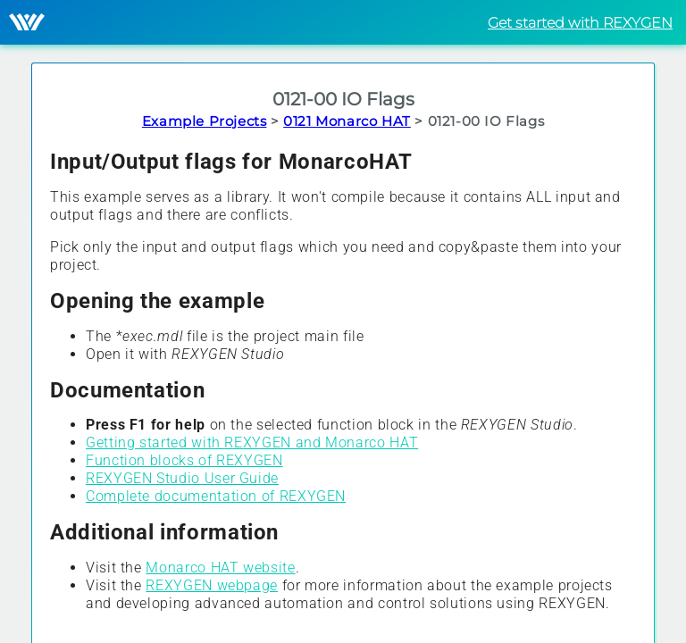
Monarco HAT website (220, 567)
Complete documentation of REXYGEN (216, 496)
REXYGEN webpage (212, 585)
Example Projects (204, 121)
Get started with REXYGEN (580, 22)
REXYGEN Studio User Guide (182, 478)
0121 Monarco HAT (347, 121)
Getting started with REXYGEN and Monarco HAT (252, 442)
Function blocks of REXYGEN (184, 460)
